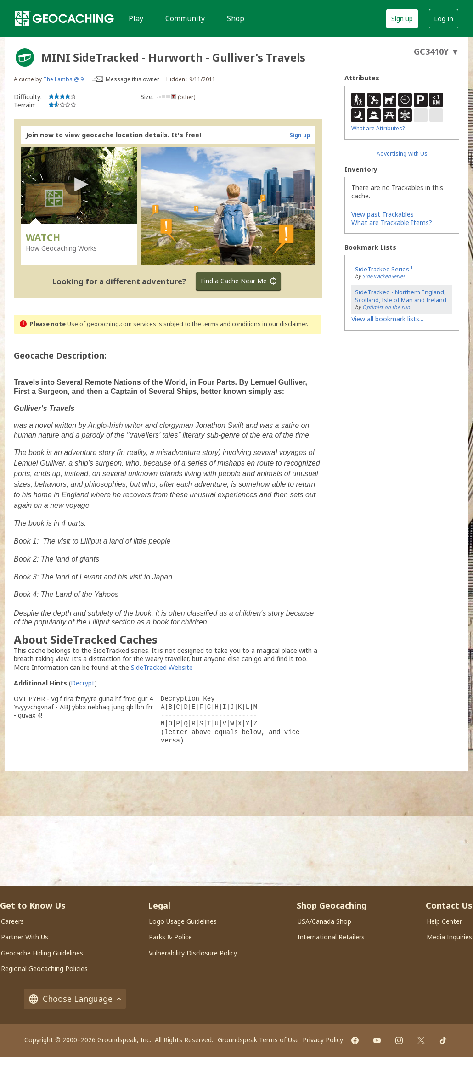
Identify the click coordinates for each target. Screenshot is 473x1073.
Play (136, 18)
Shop (235, 18)
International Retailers (331, 937)
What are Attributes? (378, 128)
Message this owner (132, 79)
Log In (443, 18)
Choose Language (75, 999)
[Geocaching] (64, 18)
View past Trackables (382, 214)
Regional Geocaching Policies (44, 968)
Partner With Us (24, 937)
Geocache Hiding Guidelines (42, 953)
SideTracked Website (162, 667)
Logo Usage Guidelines (183, 921)
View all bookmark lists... (387, 319)
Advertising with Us (402, 153)
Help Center (444, 921)
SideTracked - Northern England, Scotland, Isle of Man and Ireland (400, 296)
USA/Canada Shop (324, 921)
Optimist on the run (386, 306)
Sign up (402, 18)
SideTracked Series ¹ (383, 269)
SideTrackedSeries (383, 276)
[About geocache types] (25, 57)
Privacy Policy (323, 1039)
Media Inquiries (449, 937)
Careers (12, 921)
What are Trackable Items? (391, 222)
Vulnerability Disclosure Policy (193, 953)
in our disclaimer (284, 324)
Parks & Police (170, 937)
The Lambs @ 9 (63, 79)
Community (185, 18)
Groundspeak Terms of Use (258, 1039)
